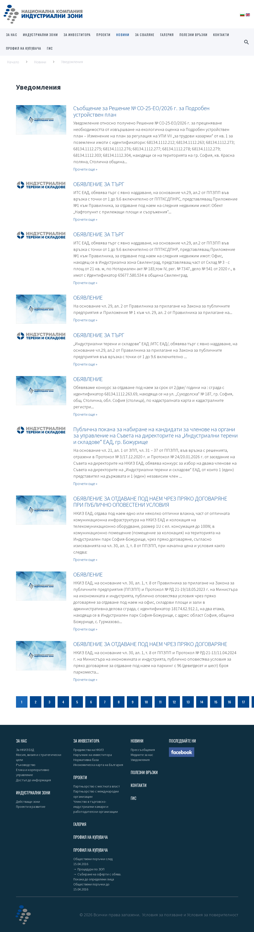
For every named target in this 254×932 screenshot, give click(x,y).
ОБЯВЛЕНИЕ (88, 297)
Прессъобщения (143, 750)
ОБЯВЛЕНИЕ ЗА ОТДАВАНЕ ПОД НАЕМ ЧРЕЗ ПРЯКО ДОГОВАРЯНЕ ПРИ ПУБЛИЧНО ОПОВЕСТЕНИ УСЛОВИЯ (150, 501)
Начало (13, 61)
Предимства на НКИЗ (88, 750)
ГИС (50, 48)
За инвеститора (77, 34)
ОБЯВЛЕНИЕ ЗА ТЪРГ (98, 184)
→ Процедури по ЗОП (88, 869)
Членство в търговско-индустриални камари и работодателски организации (95, 806)
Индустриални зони (40, 34)
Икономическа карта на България (98, 765)
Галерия (167, 34)
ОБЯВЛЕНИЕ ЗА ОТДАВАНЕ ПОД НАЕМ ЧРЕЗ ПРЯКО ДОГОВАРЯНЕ (150, 644)
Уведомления (140, 760)
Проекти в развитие (30, 806)
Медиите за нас (142, 755)
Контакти (221, 34)
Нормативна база (86, 760)
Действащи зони (28, 801)
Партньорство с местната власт (96, 786)
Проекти (103, 34)
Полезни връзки (193, 34)
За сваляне (144, 34)
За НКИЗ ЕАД (25, 750)
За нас (11, 34)
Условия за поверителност (212, 914)
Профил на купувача (23, 48)
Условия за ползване (162, 914)
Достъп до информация (33, 780)
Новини (122, 34)
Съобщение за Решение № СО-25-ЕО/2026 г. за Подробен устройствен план (141, 111)
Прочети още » (85, 169)
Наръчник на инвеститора (92, 755)
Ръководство (25, 765)
